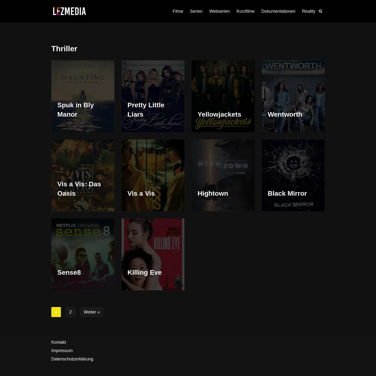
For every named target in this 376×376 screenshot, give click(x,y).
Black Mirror (287, 193)
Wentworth (285, 114)
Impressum (62, 350)
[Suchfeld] (320, 11)
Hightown (213, 193)
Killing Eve (145, 272)
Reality (308, 11)
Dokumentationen (278, 11)
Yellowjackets (219, 114)
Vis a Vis (141, 193)
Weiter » (92, 312)
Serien (196, 11)
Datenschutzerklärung (72, 359)
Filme (178, 11)
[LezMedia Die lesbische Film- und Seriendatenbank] (69, 11)
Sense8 (69, 272)
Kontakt (58, 342)
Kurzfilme (246, 11)
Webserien (220, 11)
